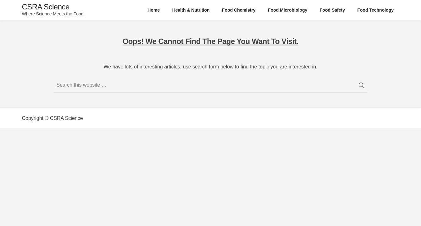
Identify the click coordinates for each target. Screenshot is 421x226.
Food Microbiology (287, 10)
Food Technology (375, 10)
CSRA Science (45, 7)
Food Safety (332, 10)
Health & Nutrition (191, 10)
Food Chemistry (239, 10)
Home (153, 10)
